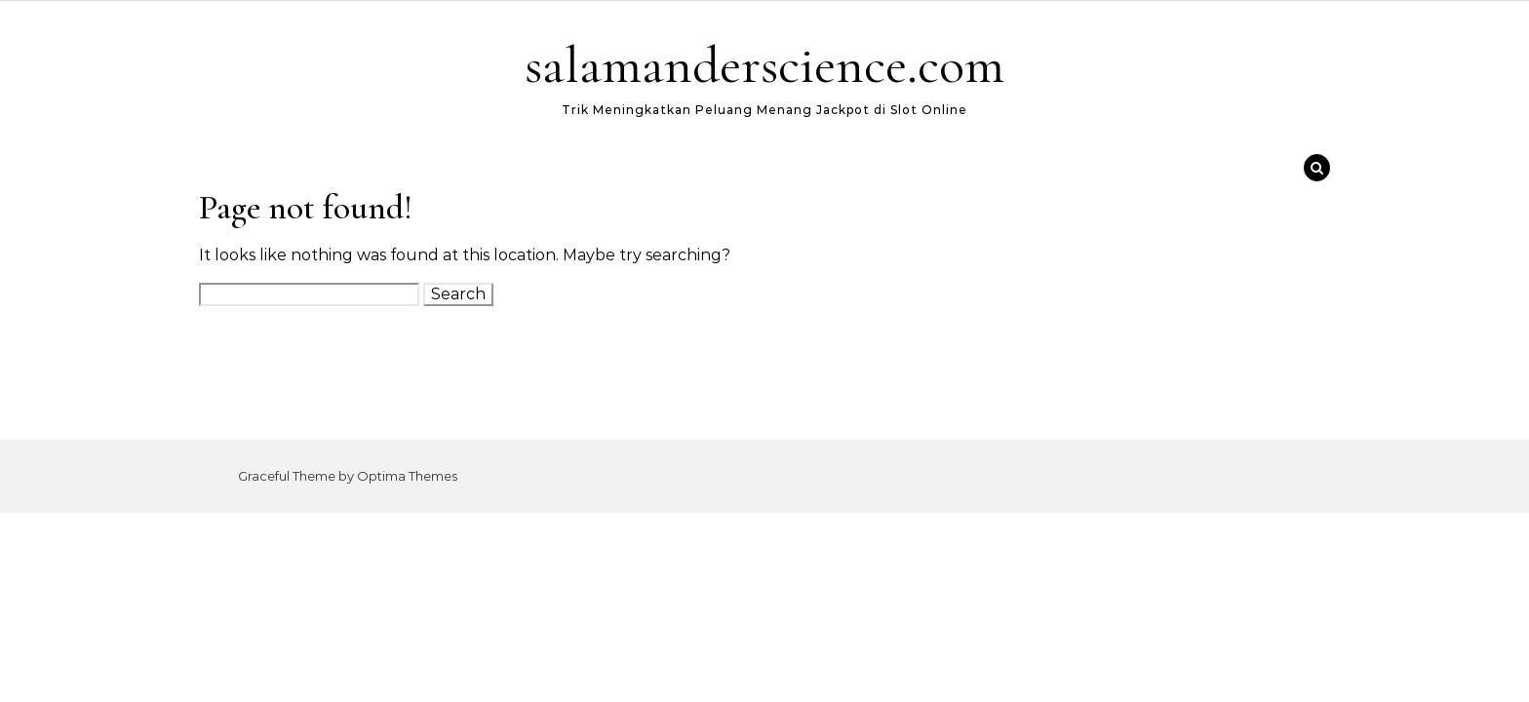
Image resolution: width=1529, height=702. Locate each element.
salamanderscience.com (764, 65)
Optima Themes (407, 476)
